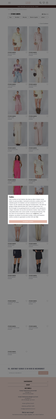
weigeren (36, 213)
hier (37, 217)
